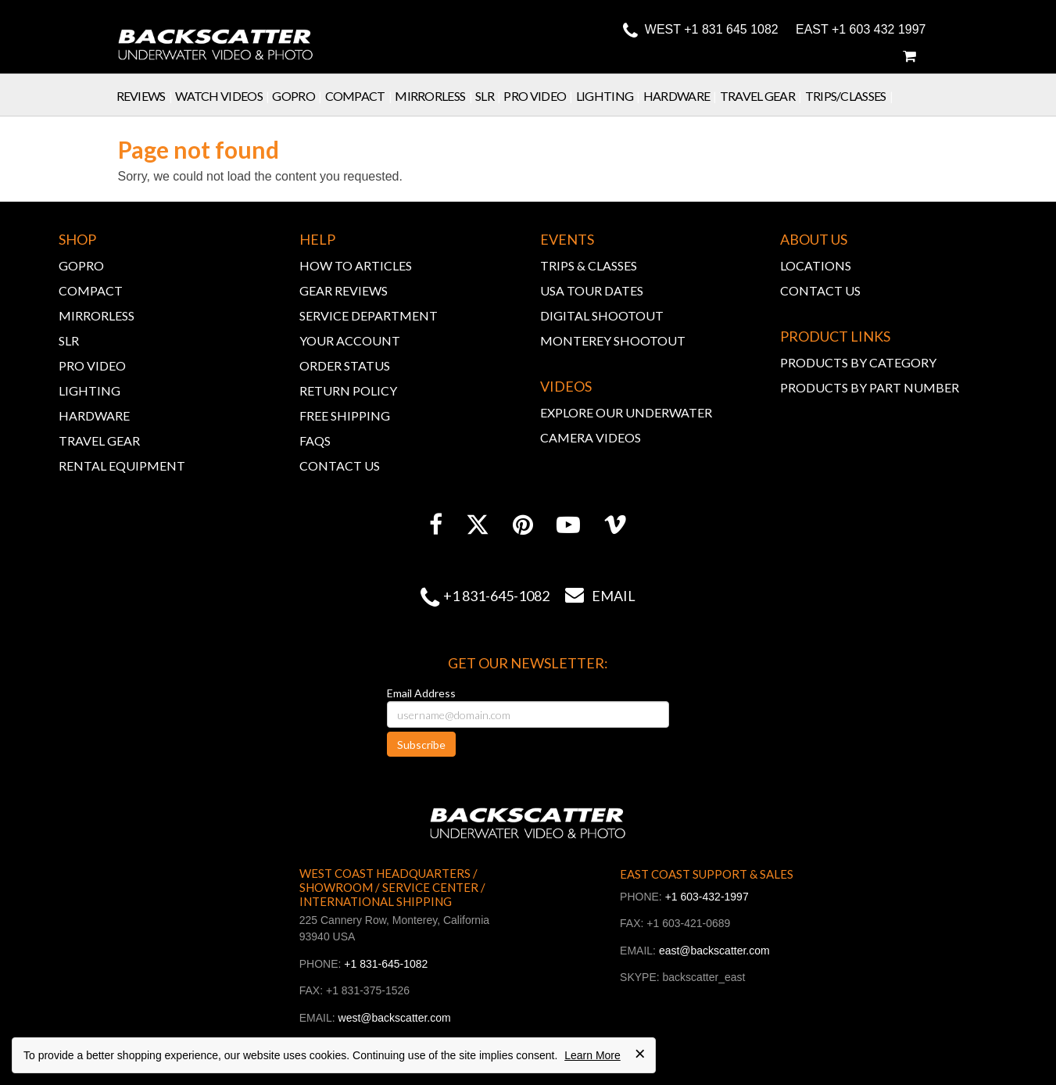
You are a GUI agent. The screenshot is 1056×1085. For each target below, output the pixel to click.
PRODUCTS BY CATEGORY (858, 362)
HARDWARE (94, 415)
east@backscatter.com (714, 950)
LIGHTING (89, 390)
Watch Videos (223, 95)
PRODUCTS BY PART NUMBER (869, 387)
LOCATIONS (815, 265)
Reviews (146, 95)
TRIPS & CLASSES (588, 265)
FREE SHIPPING (344, 415)
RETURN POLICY (348, 390)
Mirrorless (435, 95)
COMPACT (91, 290)
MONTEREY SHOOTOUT (613, 340)
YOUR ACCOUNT (349, 340)
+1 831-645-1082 (496, 595)
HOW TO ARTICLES (355, 265)
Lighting (609, 95)
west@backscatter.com (394, 1018)
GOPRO (81, 265)
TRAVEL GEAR (99, 440)
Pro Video (539, 95)
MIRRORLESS (96, 315)
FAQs (315, 440)
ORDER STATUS (344, 365)
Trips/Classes (851, 95)
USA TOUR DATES (591, 290)
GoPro (298, 95)
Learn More (592, 1055)
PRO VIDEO (92, 365)
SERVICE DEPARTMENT (368, 315)
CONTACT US (339, 465)
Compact (360, 95)
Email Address (421, 693)
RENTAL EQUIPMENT (122, 465)
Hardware (681, 95)
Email (592, 595)
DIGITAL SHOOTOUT (602, 315)
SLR (489, 95)
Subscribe (421, 744)
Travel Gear (762, 95)
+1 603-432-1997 (707, 896)
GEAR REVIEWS (343, 290)
